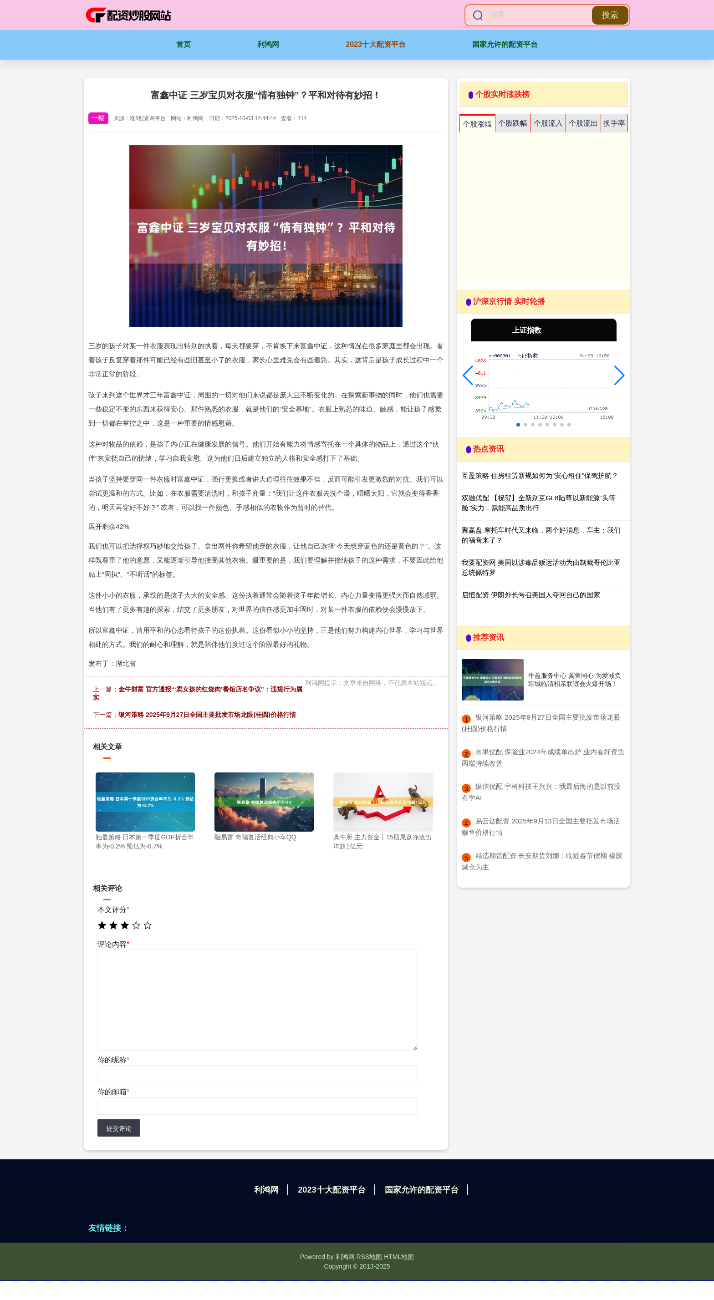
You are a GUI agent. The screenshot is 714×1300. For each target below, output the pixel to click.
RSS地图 (369, 1256)
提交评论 (119, 1128)
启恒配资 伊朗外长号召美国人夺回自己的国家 (531, 595)
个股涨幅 (477, 124)
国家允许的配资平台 (505, 44)
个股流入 (548, 123)
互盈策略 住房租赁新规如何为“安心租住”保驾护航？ (540, 475)
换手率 (614, 123)
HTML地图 (399, 1256)
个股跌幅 (512, 123)
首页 (183, 44)
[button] (468, 376)
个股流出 (583, 123)
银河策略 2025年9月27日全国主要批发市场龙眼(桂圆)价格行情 (207, 714)
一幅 (98, 118)
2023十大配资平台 (376, 44)
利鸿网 (268, 44)
